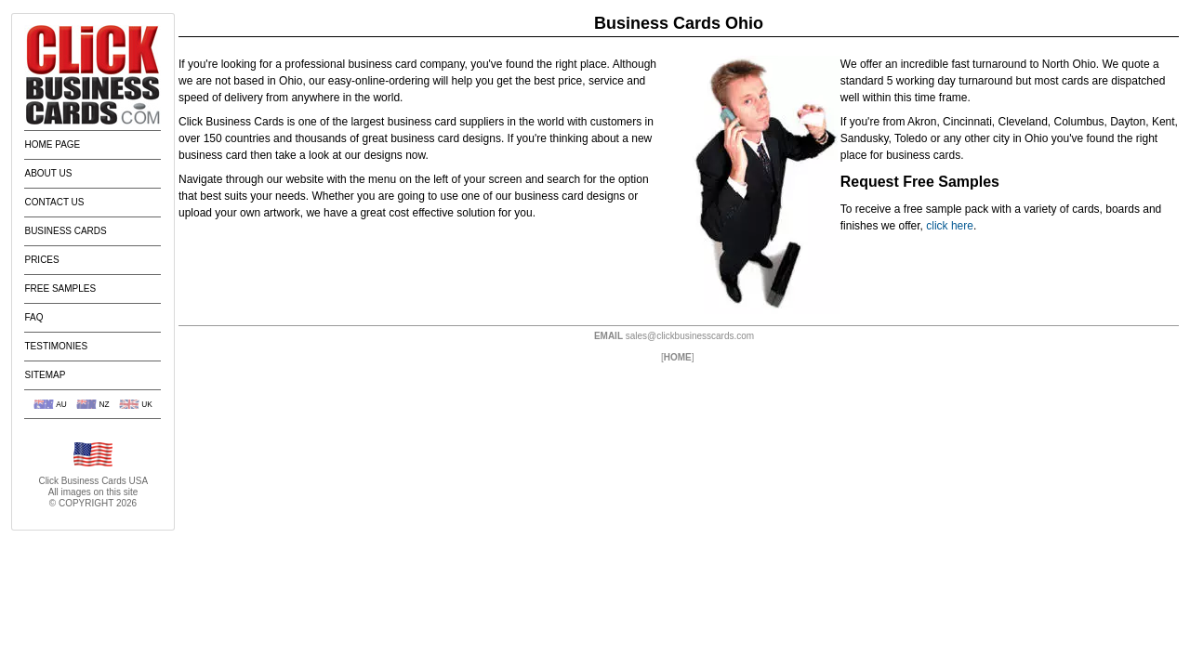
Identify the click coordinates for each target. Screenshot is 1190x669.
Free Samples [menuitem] (60, 288)
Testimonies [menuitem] (55, 346)
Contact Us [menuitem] (54, 202)
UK (146, 404)
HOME (678, 357)
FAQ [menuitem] (33, 317)
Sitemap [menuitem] (44, 375)
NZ (104, 404)
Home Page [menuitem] (52, 144)
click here (949, 225)
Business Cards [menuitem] (65, 231)
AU (61, 404)
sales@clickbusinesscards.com (690, 336)
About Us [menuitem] (48, 173)
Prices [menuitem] (41, 260)
